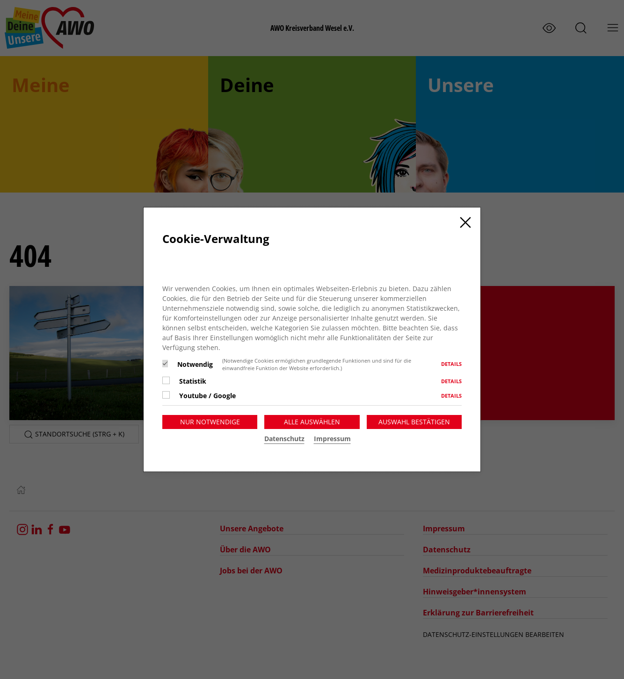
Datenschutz (284, 438)
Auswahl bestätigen (414, 421)
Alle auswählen (312, 421)
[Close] (465, 222)
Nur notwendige (210, 421)
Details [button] (451, 363)
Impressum (332, 438)
